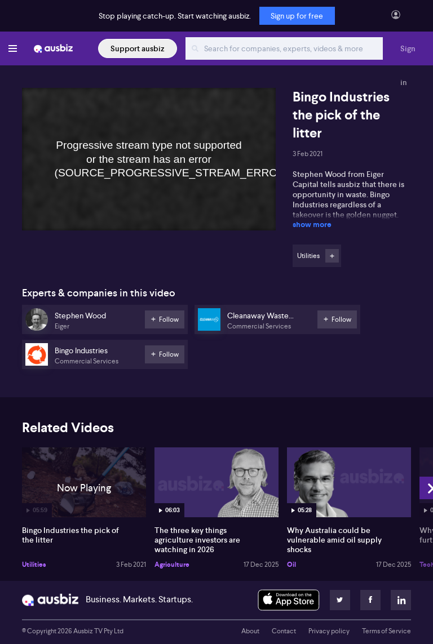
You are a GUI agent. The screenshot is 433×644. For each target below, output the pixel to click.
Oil (291, 564)
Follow (332, 256)
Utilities (34, 564)
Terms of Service (386, 631)
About (250, 631)
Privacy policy (329, 631)
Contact (284, 631)
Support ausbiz (138, 48)
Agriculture (171, 564)
